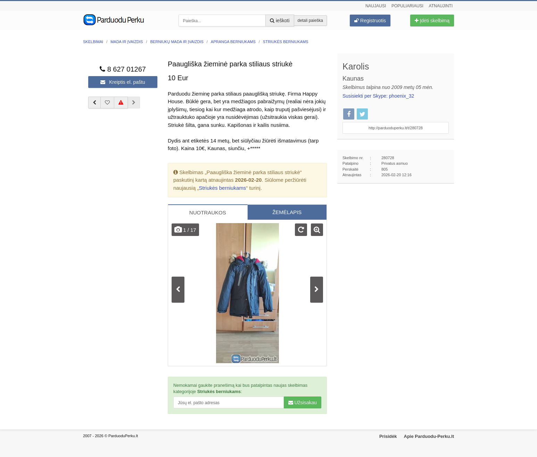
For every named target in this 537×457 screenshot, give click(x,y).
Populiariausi (407, 5)
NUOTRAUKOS (207, 212)
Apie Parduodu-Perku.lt (429, 436)
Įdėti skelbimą (432, 20)
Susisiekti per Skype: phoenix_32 (378, 96)
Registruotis (370, 20)
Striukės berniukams (222, 188)
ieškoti (280, 20)
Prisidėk (388, 436)
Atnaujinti (441, 5)
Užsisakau (302, 402)
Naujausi (375, 5)
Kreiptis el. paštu (122, 82)
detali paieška (310, 20)
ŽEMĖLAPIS (286, 212)
